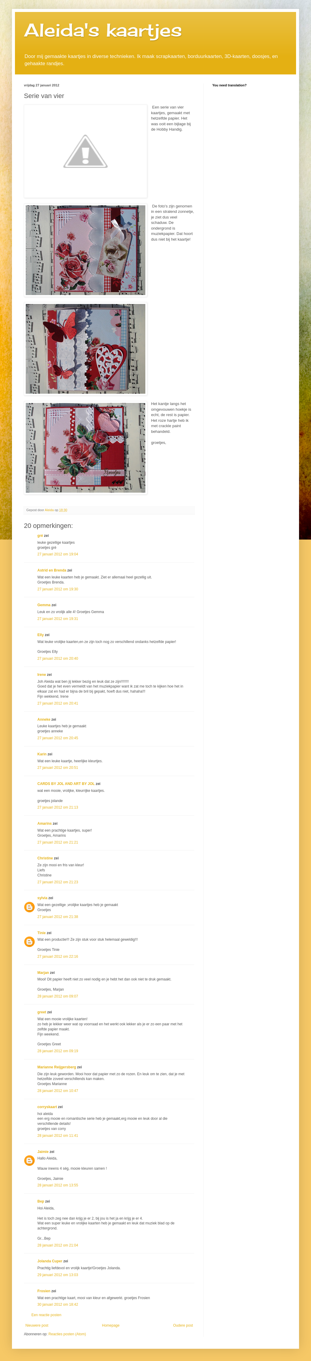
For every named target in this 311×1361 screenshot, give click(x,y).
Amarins (44, 823)
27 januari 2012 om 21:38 (57, 917)
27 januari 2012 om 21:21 (57, 842)
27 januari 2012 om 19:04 (57, 554)
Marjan (43, 973)
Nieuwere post (36, 1325)
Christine (45, 858)
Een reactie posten (46, 1315)
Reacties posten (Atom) (67, 1334)
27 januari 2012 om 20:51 (57, 768)
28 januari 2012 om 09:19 (57, 1051)
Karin (42, 754)
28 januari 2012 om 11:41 (57, 1136)
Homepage (111, 1325)
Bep (40, 1201)
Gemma (44, 605)
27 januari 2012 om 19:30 (57, 589)
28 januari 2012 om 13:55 (57, 1185)
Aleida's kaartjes (103, 30)
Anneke (43, 719)
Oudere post (183, 1325)
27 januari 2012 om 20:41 (57, 703)
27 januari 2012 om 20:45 (57, 738)
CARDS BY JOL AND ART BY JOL (66, 784)
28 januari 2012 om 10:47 (57, 1091)
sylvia (42, 898)
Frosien (43, 1291)
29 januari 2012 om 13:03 (57, 1275)
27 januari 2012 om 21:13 (57, 807)
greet (41, 1012)
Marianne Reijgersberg (56, 1067)
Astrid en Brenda (51, 570)
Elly (40, 635)
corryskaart (47, 1107)
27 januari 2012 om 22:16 (57, 956)
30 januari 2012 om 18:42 (57, 1304)
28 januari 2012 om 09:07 (57, 996)
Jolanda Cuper (49, 1261)
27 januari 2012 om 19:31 (57, 619)
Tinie (41, 933)
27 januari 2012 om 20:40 (57, 658)
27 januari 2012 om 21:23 (57, 882)
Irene (41, 675)
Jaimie (42, 1152)
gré (40, 536)
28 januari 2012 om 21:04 (57, 1245)
